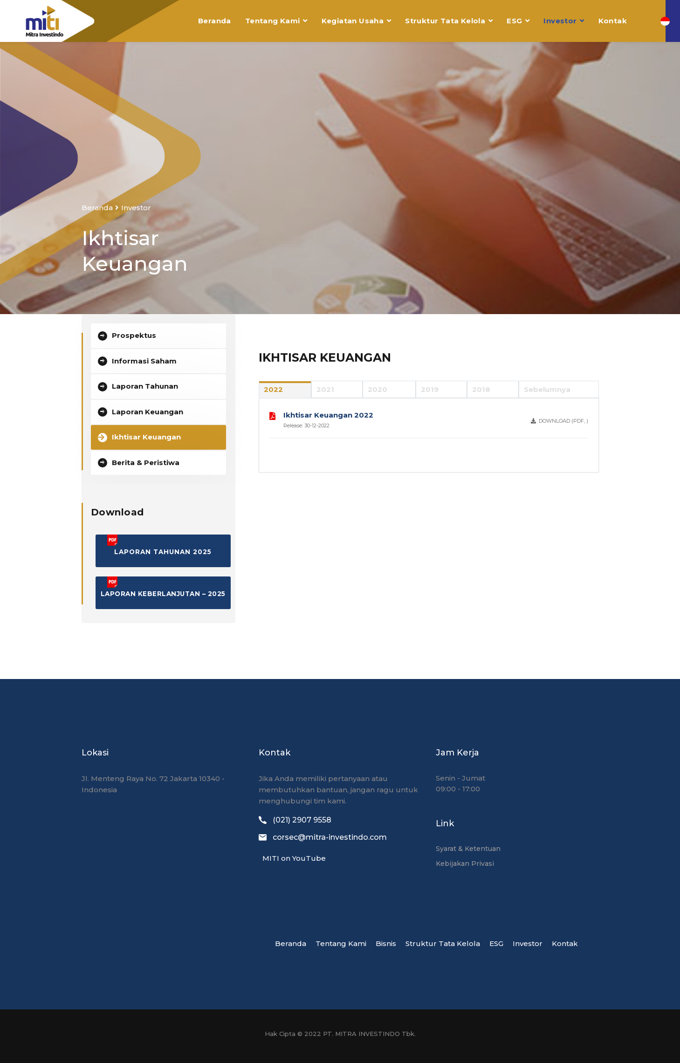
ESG (514, 20)
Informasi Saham (144, 361)
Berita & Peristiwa (145, 462)
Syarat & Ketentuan (468, 848)
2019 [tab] (430, 389)
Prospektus (134, 335)
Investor (560, 20)
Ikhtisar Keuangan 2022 (328, 415)
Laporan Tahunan (145, 386)
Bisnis (386, 943)
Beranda (214, 20)
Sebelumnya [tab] (547, 389)
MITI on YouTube (292, 858)
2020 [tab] (377, 389)
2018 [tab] (481, 389)
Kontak (612, 20)
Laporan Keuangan (147, 411)
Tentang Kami (272, 20)
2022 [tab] (273, 389)
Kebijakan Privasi (465, 863)
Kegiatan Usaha (353, 20)
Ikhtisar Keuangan (146, 436)
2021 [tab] (325, 389)
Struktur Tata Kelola (445, 20)
